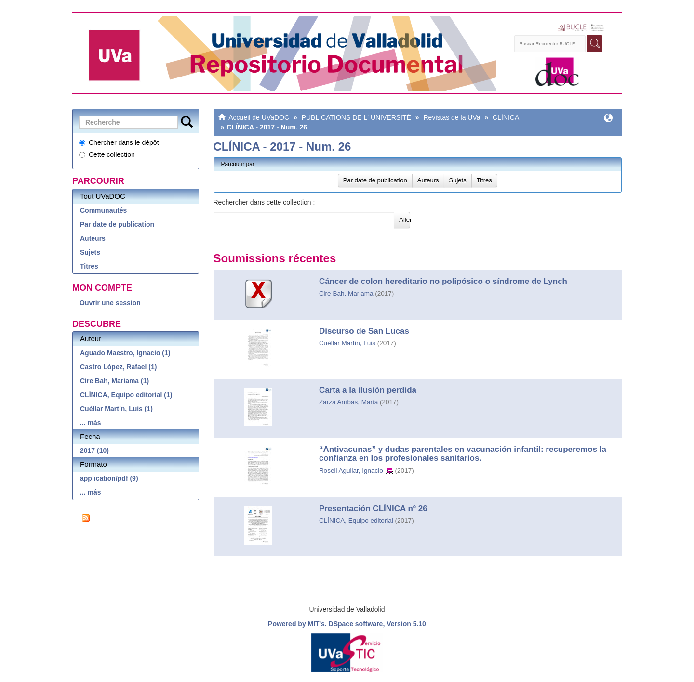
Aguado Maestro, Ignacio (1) (125, 353)
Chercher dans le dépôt (119, 142)
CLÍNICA (506, 117)
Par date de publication (117, 224)
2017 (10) (94, 450)
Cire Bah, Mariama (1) (114, 381)
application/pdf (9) (109, 478)
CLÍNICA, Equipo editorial (356, 520)
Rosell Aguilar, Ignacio (351, 470)
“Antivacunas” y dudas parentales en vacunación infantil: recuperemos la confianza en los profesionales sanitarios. (462, 454)
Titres (89, 266)
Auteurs (93, 238)
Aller (404, 219)
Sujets (90, 252)
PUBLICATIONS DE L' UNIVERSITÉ (356, 117)
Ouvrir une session (110, 303)
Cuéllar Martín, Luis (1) (116, 408)
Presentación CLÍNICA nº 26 (373, 508)
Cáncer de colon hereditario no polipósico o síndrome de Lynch (443, 281)
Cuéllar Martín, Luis (347, 343)
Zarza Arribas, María (348, 402)
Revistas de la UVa (451, 117)
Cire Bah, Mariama (346, 293)
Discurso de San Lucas (364, 330)
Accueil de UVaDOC (258, 117)
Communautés (103, 210)
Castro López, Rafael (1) (118, 367)
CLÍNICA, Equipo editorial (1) (126, 395)
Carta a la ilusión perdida (367, 390)
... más (90, 422)
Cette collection (107, 154)
